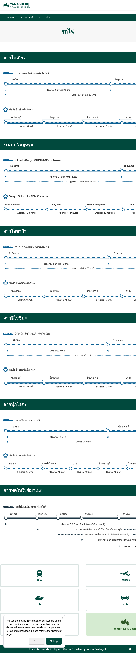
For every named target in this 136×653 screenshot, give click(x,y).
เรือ (68, 580)
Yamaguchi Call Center (113, 625)
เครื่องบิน (41, 580)
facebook (68, 636)
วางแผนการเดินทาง (29, 17)
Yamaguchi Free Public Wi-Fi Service (71, 625)
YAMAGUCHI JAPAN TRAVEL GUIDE (17, 5)
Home (10, 17)
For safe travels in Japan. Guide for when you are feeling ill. (68, 649)
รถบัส (96, 580)
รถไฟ (13, 580)
